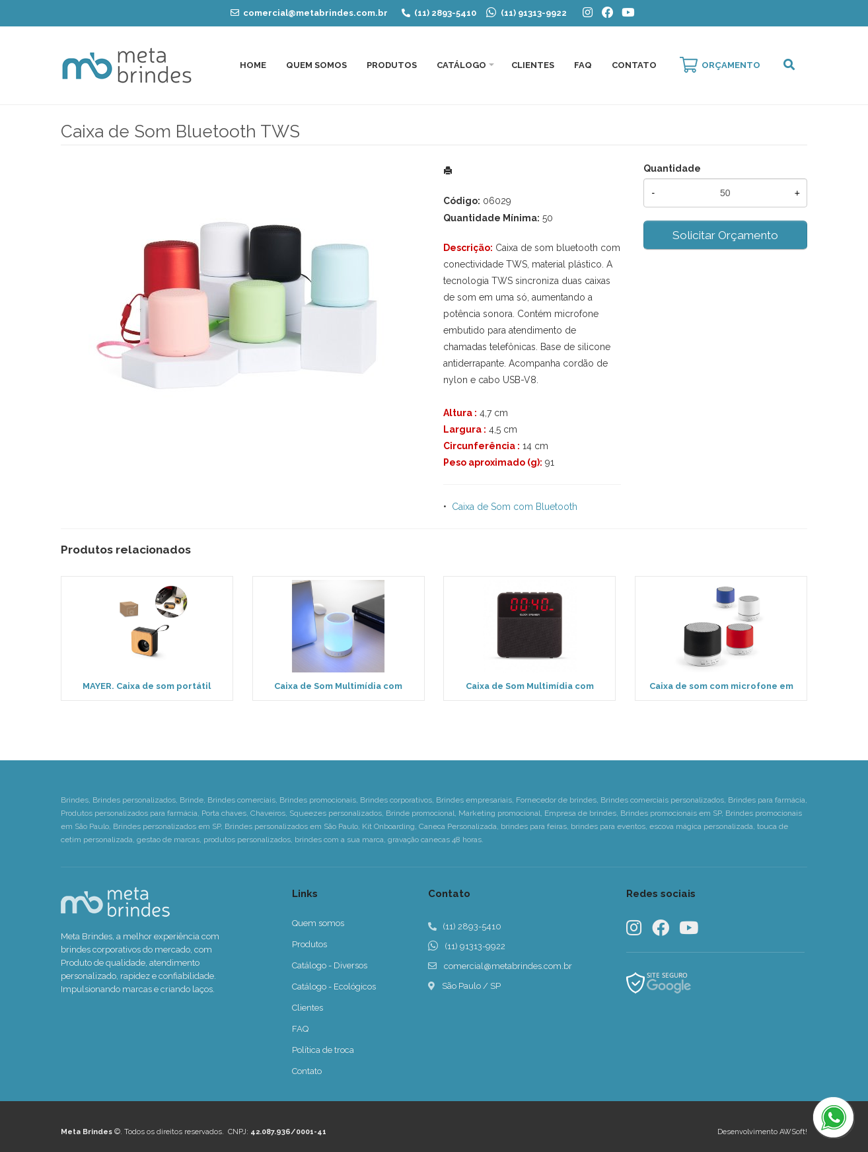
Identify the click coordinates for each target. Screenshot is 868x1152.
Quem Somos (316, 65)
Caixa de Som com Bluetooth (514, 506)
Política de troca (323, 1050)
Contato (634, 65)
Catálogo (461, 65)
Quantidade (672, 168)
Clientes (532, 65)
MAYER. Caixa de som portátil (147, 686)
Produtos (392, 65)
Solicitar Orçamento (725, 235)
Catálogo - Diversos (329, 965)
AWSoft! (793, 1132)
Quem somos (318, 923)
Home (253, 65)
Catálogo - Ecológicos (334, 986)
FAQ (583, 65)
